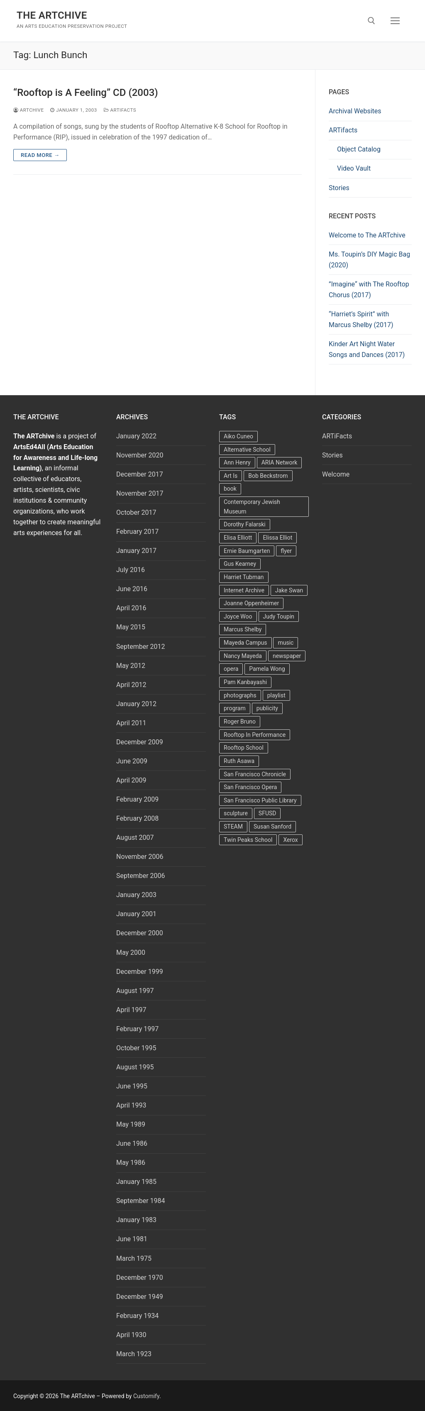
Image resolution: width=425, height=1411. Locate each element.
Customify (146, 1396)
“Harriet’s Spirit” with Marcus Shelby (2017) (361, 319)
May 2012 (130, 666)
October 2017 (136, 512)
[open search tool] (371, 20)
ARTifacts (343, 130)
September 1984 (140, 1201)
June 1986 (131, 1143)
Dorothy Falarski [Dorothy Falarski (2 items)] (245, 524)
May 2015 (130, 627)
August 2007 (135, 837)
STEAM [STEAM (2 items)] (233, 826)
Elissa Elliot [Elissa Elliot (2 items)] (277, 537)
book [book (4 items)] (230, 488)
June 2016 (131, 589)
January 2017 (136, 551)
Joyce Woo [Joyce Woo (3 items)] (238, 616)
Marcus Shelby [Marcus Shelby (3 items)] (242, 629)
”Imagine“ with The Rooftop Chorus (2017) (369, 289)
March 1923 (133, 1354)
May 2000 (130, 952)
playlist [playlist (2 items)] (276, 695)
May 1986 (130, 1162)
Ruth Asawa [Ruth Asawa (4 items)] (239, 761)
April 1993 (131, 1105)
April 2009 (131, 780)
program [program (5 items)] (235, 708)
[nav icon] (395, 20)
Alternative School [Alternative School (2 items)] (247, 449)
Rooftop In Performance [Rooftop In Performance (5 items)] (255, 734)
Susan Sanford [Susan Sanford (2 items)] (272, 826)
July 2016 (130, 570)
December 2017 (139, 474)
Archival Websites (355, 111)
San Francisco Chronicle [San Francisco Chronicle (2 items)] (255, 774)
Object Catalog (359, 149)
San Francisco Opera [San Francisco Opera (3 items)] (250, 787)
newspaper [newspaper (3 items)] (287, 656)
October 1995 (136, 1048)
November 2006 (139, 857)
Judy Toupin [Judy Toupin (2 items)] (279, 616)
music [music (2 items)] (285, 642)
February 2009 (137, 799)
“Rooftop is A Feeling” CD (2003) (85, 92)
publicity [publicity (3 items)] (267, 708)
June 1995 (131, 1086)
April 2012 (131, 685)
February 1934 (137, 1316)
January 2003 (136, 895)
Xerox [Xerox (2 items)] (290, 839)
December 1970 (139, 1277)
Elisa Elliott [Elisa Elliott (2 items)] (238, 537)
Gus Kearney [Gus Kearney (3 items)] (240, 563)
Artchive (28, 110)
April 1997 (131, 1010)
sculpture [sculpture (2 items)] (236, 813)
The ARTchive (52, 15)
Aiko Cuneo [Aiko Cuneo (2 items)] (238, 436)
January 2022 (136, 436)
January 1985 (136, 1182)
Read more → (40, 155)
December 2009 (139, 742)
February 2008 (137, 818)
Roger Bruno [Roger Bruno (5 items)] (240, 721)
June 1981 (131, 1239)
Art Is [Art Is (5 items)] (230, 475)
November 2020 (139, 455)
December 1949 (139, 1297)
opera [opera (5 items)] (231, 668)
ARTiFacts (120, 110)
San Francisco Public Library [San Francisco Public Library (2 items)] (260, 800)
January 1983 (136, 1220)
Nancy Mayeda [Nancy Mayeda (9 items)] (243, 656)
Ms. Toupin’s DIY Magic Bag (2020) (369, 259)
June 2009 (131, 761)
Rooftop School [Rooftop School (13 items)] (244, 747)
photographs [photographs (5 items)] (240, 695)
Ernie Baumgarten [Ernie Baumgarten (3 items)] (247, 551)
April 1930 (131, 1335)
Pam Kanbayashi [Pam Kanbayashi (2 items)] (245, 682)
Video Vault (354, 168)
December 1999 (139, 972)
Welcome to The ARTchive (367, 235)
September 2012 (140, 646)
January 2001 (136, 914)
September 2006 (140, 876)
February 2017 (137, 532)
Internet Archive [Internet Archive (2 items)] (244, 590)
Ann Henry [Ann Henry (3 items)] (237, 462)
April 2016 (131, 608)
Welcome (335, 474)
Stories (339, 188)
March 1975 (133, 1258)
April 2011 (131, 723)
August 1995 (135, 1067)
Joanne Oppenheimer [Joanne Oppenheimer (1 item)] (251, 603)
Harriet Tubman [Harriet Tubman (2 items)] (244, 577)
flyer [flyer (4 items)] (286, 551)
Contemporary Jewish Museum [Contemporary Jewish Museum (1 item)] (252, 507)
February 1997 (137, 1029)
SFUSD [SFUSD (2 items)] (267, 813)
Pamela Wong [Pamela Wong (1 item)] (267, 668)
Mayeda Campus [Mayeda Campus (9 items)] (245, 642)
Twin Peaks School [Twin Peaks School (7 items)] (248, 839)
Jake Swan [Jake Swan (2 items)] (289, 590)
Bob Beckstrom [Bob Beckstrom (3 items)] (268, 475)
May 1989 (130, 1124)
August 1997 (135, 991)
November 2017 (139, 493)
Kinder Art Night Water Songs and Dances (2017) (367, 349)
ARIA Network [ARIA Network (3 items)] (279, 462)
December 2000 (139, 933)
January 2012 (136, 704)
